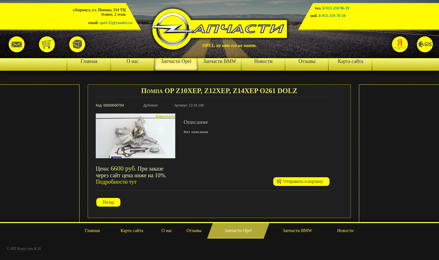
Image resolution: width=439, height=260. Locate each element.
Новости (263, 61)
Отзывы (307, 61)
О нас (133, 61)
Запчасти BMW (219, 61)
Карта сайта (350, 61)
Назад (108, 202)
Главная (89, 61)
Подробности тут (116, 182)
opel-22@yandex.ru (116, 23)
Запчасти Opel (176, 61)
